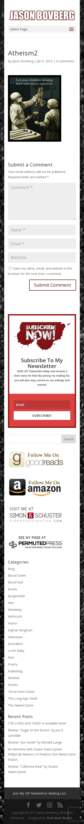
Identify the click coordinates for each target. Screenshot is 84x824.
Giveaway (15, 609)
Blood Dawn (17, 575)
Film (11, 603)
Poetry (12, 664)
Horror (12, 623)
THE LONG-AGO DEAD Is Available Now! (37, 723)
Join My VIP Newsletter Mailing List (39, 793)
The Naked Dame (20, 705)
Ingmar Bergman (20, 630)
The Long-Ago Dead (22, 698)
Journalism (15, 644)
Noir (11, 657)
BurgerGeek (16, 596)
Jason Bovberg (22, 61)
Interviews (15, 637)
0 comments (65, 61)
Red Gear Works (59, 818)
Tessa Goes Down (21, 691)
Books (12, 589)
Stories (13, 685)
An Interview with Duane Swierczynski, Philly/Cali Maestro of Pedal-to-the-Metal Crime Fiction (42, 754)
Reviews (14, 678)
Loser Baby (16, 650)
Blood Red (15, 582)
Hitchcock (15, 616)
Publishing (15, 671)
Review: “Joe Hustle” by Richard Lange (35, 742)
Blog (11, 569)
